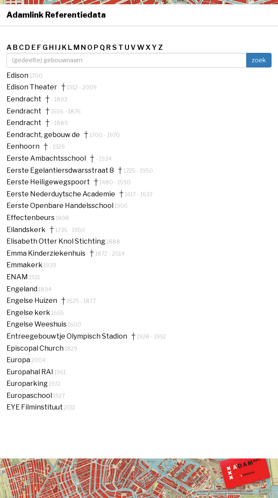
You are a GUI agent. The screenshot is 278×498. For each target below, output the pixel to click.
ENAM (17, 277)
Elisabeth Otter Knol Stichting (56, 241)
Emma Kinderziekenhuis (46, 253)
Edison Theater (31, 87)
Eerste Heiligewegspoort (48, 182)
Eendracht (23, 99)
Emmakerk (25, 265)
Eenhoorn (23, 146)
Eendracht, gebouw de (43, 135)
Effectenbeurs (31, 218)
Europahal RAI (30, 372)
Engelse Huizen (31, 301)
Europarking (27, 383)
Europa (18, 360)
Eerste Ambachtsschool (46, 158)
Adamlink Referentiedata (56, 14)
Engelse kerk (29, 313)
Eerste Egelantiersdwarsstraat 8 (60, 170)
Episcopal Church (35, 348)
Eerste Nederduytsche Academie (60, 194)
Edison (18, 75)
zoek (259, 60)
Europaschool (29, 395)
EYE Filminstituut (35, 407)
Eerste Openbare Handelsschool (60, 206)
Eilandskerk (26, 230)
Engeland (22, 289)
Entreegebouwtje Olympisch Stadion (66, 336)
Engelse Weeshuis (37, 324)
